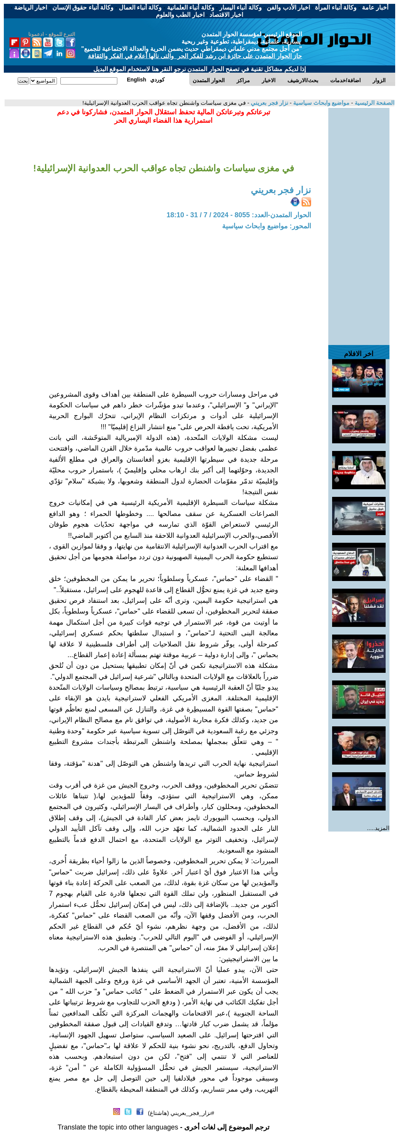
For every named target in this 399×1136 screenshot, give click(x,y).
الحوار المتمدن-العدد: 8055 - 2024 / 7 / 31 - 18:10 (239, 215)
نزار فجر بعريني (268, 102)
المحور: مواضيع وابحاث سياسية (266, 226)
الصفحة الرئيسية (373, 102)
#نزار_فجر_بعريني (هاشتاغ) (181, 1113)
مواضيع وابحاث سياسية (321, 102)
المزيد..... (378, 828)
